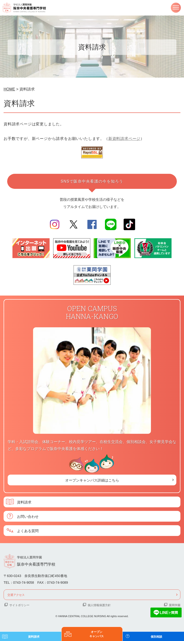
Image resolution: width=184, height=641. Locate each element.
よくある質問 (28, 530)
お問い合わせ (28, 516)
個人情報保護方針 (99, 605)
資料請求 (24, 502)
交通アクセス (16, 594)
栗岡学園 (174, 605)
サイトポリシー (19, 605)
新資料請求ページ (124, 139)
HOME (9, 89)
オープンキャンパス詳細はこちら (92, 480)
